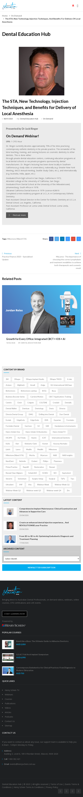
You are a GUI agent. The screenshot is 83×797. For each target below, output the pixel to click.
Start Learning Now (14, 614)
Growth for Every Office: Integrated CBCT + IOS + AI (35, 338)
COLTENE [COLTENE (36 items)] (43, 403)
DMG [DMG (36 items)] (31, 414)
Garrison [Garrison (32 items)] (28, 426)
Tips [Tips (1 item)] (72, 479)
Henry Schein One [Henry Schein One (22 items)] (13, 432)
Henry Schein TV (12, 690)
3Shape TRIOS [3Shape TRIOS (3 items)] (56, 379)
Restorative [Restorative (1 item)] (39, 467)
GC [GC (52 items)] (38, 426)
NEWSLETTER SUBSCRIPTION (41, 567)
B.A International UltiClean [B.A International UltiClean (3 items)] (61, 385)
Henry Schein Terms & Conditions (29, 787)
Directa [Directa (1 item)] (62, 408)
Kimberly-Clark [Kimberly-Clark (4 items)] (31, 444)
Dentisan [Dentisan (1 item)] (25, 408)
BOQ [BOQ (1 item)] (44, 391)
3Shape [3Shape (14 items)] (17, 379)
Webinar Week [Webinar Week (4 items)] (43, 485)
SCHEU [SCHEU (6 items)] (45, 473)
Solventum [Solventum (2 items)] (22, 479)
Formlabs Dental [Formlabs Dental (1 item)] (12, 426)
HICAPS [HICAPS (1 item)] (9, 438)
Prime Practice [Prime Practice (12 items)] (11, 467)
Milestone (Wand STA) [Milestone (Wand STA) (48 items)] (15, 455)
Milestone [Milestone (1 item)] (53, 449)
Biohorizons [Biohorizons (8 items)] (10, 391)
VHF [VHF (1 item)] (21, 485)
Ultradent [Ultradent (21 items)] (9, 485)
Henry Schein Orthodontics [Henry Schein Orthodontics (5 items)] (36, 432)
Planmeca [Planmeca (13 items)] (58, 461)
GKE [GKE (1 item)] (47, 426)
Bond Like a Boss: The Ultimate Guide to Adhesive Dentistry (42, 641)
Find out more (17, 215)
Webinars (9, 694)
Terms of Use (56, 784)
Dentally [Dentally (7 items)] (68, 403)
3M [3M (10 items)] (7, 379)
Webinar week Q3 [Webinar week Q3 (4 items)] (33, 490)
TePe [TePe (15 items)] (63, 479)
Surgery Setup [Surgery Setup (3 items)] (37, 479)
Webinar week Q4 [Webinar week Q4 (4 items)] (54, 490)
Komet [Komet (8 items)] (45, 444)
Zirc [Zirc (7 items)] (68, 490)
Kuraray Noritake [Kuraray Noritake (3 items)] (60, 444)
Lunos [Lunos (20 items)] (18, 449)
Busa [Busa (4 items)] (54, 391)
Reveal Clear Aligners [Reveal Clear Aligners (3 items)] (14, 473)
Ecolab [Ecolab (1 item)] (8, 420)
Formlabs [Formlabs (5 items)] (70, 420)
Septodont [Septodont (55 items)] (66, 473)
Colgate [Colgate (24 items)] (30, 403)
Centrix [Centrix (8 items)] (9, 403)
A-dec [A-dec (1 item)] (69, 379)
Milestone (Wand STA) (17, 239)
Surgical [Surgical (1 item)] (52, 479)
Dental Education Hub (29, 118)
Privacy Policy (52, 787)
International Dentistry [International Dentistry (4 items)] (61, 438)
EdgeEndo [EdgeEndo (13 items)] (21, 420)
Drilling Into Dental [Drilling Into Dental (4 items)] (46, 414)
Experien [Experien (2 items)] (57, 420)
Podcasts (9, 716)
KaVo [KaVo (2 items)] (8, 444)
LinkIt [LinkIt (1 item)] (8, 449)
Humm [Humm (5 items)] (34, 438)
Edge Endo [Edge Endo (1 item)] (35, 420)
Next (78, 253)
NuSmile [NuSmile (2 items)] (22, 461)
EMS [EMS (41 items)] (46, 420)
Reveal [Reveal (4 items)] (52, 467)
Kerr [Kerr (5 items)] (17, 444)
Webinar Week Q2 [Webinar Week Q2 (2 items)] (13, 490)
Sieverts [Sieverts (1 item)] (9, 479)
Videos (8, 708)
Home (5, 16)
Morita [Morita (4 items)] (32, 455)
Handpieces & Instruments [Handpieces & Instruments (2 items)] (65, 426)
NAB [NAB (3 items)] (55, 455)
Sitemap (8, 725)
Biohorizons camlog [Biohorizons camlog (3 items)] (29, 391)
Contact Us (10, 721)
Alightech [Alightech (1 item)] (21, 385)
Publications (10, 703)
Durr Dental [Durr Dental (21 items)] (64, 414)
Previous (7, 253)
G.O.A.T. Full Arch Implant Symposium (32, 654)
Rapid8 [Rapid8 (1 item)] (26, 467)
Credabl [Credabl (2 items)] (56, 403)
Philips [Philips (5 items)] (45, 461)
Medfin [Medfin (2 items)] (29, 449)
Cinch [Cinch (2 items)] (19, 403)
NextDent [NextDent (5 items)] (10, 461)
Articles (8, 712)
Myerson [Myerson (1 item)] (44, 455)
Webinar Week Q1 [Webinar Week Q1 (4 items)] (62, 485)
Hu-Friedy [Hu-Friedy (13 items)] (22, 438)
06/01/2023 (7, 118)
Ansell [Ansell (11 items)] (32, 385)
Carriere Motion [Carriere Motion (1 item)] (36, 397)
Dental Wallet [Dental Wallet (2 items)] (11, 408)
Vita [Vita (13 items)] (29, 485)
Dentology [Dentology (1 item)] (39, 408)
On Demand (16, 16)
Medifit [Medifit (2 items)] (40, 449)
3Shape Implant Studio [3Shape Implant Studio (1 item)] (35, 379)
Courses (8, 699)
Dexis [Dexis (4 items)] (51, 408)
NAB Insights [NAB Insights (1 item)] (67, 455)
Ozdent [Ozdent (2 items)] (34, 461)
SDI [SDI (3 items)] (55, 473)
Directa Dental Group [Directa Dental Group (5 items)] (14, 414)
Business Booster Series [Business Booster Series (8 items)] (15, 397)
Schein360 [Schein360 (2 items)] (32, 473)
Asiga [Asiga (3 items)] (43, 385)
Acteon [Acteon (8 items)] (9, 385)
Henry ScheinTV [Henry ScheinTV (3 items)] (59, 432)
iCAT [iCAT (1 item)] (44, 438)
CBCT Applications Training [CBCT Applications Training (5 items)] (60, 397)
